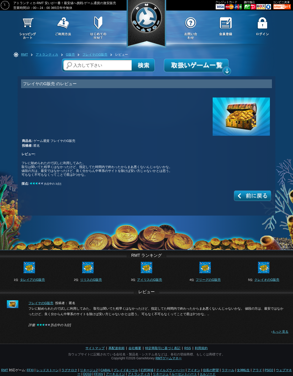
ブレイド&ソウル (125, 370)
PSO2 (269, 370)
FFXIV (98, 374)
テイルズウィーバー (170, 370)
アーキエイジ (115, 374)
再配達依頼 (117, 348)
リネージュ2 (89, 370)
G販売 (70, 54)
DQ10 (87, 374)
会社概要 (134, 348)
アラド (257, 370)
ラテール (228, 370)
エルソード (208, 374)
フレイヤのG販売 (94, 54)
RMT (24, 54)
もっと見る (280, 331)
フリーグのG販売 (208, 279)
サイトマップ (95, 348)
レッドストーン (47, 370)
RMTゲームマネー (168, 358)
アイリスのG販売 (149, 279)
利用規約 (201, 348)
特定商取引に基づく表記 (162, 348)
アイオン (193, 370)
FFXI (30, 370)
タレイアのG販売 (32, 279)
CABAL (105, 370)
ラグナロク (69, 370)
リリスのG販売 (91, 279)
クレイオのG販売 (266, 279)
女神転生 (243, 370)
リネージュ (161, 374)
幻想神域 (147, 370)
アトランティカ (47, 54)
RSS (187, 348)
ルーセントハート (184, 374)
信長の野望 (211, 370)
